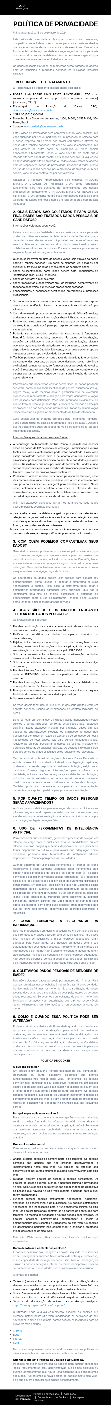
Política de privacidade (46, 1393)
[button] (93, 7)
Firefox (17, 1338)
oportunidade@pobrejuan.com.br (32, 110)
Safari (16, 1342)
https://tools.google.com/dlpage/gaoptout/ (39, 1305)
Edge (16, 1334)
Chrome (17, 1330)
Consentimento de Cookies (53, 1397)
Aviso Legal (70, 1393)
